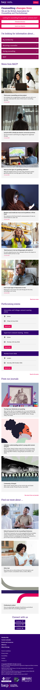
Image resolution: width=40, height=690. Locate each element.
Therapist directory (20, 21)
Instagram (20, 624)
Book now (7, 326)
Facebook (19, 621)
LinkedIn (19, 628)
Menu (36, 2)
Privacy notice (4, 653)
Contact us (3, 660)
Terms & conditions (6, 651)
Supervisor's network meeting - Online (16, 333)
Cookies (3, 658)
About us (3, 644)
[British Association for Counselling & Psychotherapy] (7, 2)
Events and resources (7, 642)
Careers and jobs (6, 640)
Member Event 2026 (10, 353)
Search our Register (20, 26)
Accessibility (4, 655)
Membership (4, 637)
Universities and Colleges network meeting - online (18, 311)
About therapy (5, 647)
